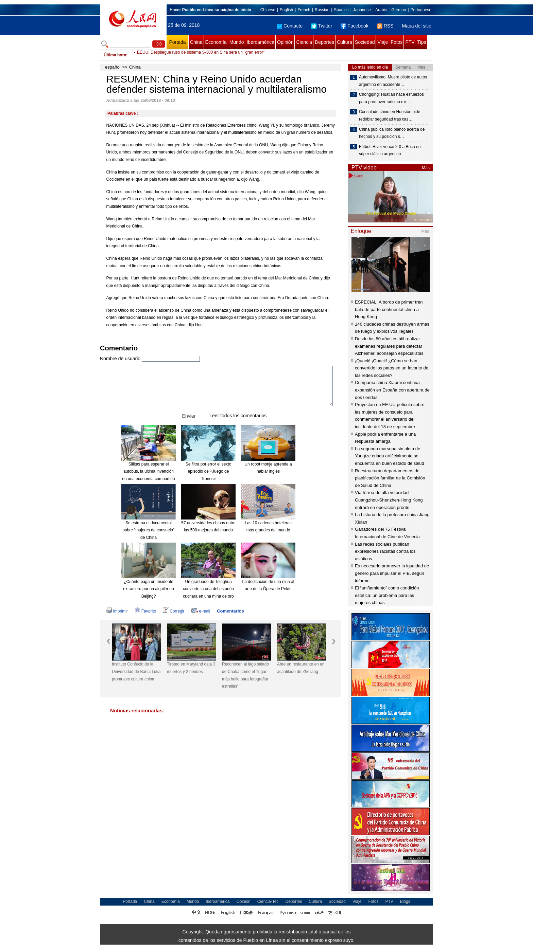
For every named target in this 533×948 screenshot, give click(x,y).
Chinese (267, 9)
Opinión (285, 42)
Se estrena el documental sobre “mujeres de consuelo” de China (148, 530)
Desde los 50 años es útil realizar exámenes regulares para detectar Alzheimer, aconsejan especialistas (389, 346)
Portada (177, 42)
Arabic (381, 9)
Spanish (341, 9)
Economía (216, 42)
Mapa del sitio (416, 26)
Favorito (145, 611)
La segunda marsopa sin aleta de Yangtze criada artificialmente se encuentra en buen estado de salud (389, 456)
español (113, 67)
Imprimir (117, 611)
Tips (421, 42)
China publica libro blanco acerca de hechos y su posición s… (392, 133)
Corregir (173, 611)
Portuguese (421, 9)
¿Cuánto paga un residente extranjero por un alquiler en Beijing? (148, 589)
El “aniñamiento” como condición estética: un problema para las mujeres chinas (387, 595)
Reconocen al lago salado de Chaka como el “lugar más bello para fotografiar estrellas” (245, 675)
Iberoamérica (260, 42)
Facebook (354, 26)
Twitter (321, 26)
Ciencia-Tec (268, 901)
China (196, 42)
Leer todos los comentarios (237, 415)
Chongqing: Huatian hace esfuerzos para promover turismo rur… (391, 98)
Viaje (382, 42)
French (303, 9)
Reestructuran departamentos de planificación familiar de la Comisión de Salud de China (390, 478)
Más (426, 167)
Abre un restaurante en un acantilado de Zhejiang (300, 668)
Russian (322, 9)
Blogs (405, 901)
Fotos (396, 42)
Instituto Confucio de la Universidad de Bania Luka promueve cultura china (136, 671)
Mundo (236, 42)
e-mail (200, 611)
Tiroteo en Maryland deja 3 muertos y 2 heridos (191, 668)
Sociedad (365, 42)
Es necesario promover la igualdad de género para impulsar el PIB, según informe (392, 573)
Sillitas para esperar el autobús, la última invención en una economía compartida (148, 471)
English (286, 9)
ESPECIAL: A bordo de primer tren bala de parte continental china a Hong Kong (389, 309)
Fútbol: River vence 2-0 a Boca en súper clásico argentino (389, 150)
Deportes (324, 42)
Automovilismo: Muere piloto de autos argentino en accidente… (393, 81)
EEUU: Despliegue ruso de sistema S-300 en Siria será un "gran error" (200, 55)
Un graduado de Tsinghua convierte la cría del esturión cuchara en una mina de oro (208, 589)
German (398, 9)
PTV (409, 42)
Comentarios (230, 611)
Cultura (344, 42)
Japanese (362, 9)
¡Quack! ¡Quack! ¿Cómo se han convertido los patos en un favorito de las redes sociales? (391, 368)
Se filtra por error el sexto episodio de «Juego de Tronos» (208, 471)
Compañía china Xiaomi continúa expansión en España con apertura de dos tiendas (392, 390)
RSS (385, 26)
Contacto (290, 26)
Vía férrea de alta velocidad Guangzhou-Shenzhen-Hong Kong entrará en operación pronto (389, 500)
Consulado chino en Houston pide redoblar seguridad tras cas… (389, 115)
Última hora (115, 55)
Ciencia (304, 42)
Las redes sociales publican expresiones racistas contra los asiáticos (385, 551)
